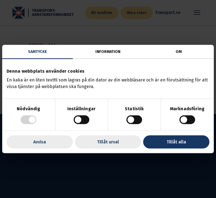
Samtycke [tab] (37, 51)
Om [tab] (179, 51)
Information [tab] (107, 51)
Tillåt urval (108, 142)
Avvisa (39, 142)
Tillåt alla (176, 142)
